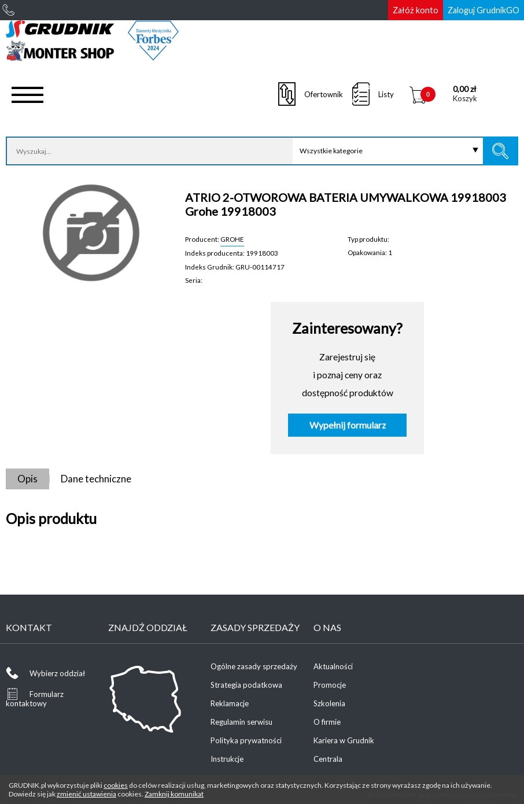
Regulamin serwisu (241, 721)
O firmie (327, 721)
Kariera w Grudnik (343, 740)
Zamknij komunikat (174, 794)
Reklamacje (230, 703)
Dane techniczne (96, 479)
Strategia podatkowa (246, 684)
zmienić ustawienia (86, 794)
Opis (27, 479)
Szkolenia (329, 703)
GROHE (232, 239)
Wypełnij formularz (347, 425)
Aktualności (333, 666)
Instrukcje (227, 759)
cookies (116, 785)
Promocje (329, 684)
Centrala (327, 759)
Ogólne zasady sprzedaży (254, 666)
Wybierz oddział (57, 673)
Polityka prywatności (246, 740)
